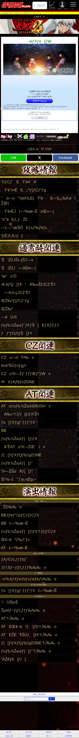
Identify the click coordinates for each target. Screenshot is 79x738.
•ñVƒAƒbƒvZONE (18, 382)
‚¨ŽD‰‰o (11, 507)
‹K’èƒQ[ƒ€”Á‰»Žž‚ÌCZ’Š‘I (28, 284)
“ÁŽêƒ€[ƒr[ (13, 659)
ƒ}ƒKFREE (68, 736)
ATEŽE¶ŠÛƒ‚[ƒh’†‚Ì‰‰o (29, 634)
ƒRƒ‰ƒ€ (48, 732)
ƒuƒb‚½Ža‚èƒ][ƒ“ (17, 463)
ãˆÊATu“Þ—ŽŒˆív (23, 447)
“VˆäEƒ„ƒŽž (14, 219)
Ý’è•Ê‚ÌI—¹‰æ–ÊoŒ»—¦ (27, 211)
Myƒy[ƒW (62, 5)
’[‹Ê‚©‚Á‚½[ (12, 236)
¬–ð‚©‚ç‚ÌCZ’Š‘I (15, 292)
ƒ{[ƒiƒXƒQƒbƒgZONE (21, 455)
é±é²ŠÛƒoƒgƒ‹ (14, 365)
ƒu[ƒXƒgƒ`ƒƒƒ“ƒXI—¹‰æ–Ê (29, 590)
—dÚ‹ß (9, 317)
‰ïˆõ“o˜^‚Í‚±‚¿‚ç (39, 101)
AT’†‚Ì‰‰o (12, 618)
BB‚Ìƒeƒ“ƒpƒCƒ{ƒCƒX (20, 515)
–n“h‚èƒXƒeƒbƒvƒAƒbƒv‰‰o (28, 579)
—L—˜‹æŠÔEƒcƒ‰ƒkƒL (24, 227)
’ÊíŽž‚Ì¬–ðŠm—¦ (18, 268)
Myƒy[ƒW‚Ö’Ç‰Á (39, 694)
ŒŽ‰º (7, 309)
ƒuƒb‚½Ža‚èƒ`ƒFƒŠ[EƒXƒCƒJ (30, 325)
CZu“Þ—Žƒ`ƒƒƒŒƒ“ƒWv (25, 373)
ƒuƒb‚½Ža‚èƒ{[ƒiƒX (19, 438)
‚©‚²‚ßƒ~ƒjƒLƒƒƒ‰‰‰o (23, 567)
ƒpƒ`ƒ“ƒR (29, 732)
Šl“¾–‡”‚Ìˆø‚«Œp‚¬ (18, 479)
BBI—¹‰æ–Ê (14, 523)
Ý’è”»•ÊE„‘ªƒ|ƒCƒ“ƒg (23, 190)
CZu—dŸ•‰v (17, 357)
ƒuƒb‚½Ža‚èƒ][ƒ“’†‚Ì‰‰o (26, 651)
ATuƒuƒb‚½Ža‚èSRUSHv (26, 406)
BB (3, 430)
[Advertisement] (39, 677)
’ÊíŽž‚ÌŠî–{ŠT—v (17, 260)
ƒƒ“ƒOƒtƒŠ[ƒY (16, 333)
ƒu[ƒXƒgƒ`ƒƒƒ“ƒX (18, 422)
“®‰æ (68, 732)
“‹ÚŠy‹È (9, 602)
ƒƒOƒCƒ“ (40, 5)
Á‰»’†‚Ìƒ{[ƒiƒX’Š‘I (20, 414)
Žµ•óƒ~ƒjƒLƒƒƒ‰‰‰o (23, 610)
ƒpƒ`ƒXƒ (9, 732)
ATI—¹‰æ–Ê (14, 547)
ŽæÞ (48, 736)
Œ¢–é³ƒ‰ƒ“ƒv (15, 539)
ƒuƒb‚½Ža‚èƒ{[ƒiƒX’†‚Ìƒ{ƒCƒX (28, 531)
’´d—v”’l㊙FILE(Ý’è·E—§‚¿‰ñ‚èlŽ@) (38, 200)
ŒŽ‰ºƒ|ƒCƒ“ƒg (15, 300)
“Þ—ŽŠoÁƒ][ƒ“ (17, 471)
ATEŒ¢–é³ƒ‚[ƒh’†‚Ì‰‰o (28, 626)
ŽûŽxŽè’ (52, 5)
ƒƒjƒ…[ (73, 5)
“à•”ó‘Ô (8, 276)
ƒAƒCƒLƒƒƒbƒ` (14, 559)
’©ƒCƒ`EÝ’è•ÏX (18, 182)
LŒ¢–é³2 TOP (39, 149)
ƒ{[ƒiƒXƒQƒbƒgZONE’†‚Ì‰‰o (30, 643)
